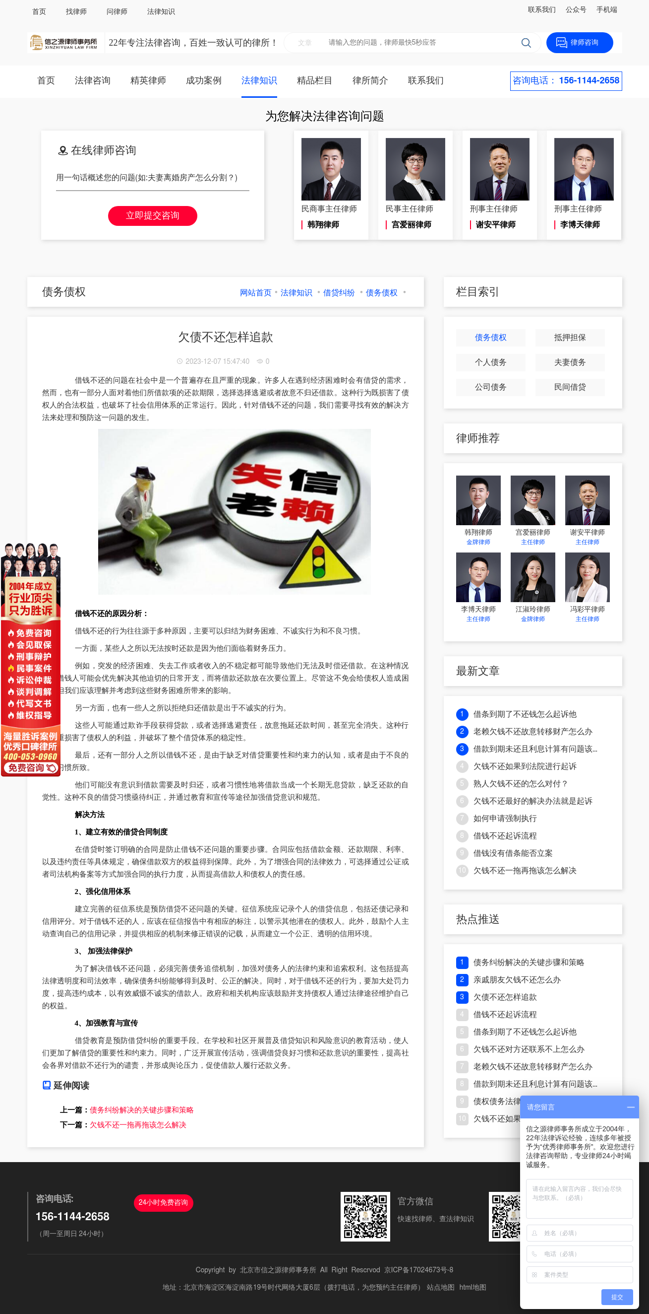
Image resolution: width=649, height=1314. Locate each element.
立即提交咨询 (152, 215)
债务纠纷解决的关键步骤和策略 (142, 1110)
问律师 (117, 11)
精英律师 (148, 80)
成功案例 (204, 80)
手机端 (606, 9)
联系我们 (542, 9)
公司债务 (491, 387)
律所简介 (370, 80)
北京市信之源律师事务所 (278, 1270)
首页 (39, 11)
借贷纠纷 (339, 293)
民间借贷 (570, 387)
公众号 (576, 9)
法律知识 (161, 11)
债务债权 (382, 293)
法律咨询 (93, 80)
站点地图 (441, 1287)
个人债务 (491, 362)
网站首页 (256, 293)
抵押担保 (570, 338)
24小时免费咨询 (163, 1202)
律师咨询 (584, 42)
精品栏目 (315, 80)
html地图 (473, 1287)
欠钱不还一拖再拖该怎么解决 (138, 1125)
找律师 (76, 11)
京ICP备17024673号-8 (419, 1270)
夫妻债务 (570, 362)
